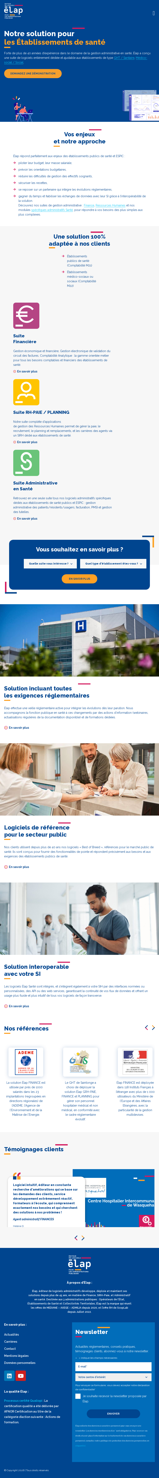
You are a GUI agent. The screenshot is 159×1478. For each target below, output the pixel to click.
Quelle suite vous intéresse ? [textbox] (49, 563)
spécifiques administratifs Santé (52, 210)
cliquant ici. (80, 1445)
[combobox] (50, 563)
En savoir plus (25, 371)
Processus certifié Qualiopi (23, 1400)
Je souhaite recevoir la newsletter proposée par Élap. (115, 1398)
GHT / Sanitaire (124, 57)
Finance (89, 205)
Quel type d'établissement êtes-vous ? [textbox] (111, 563)
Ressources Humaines (110, 205)
